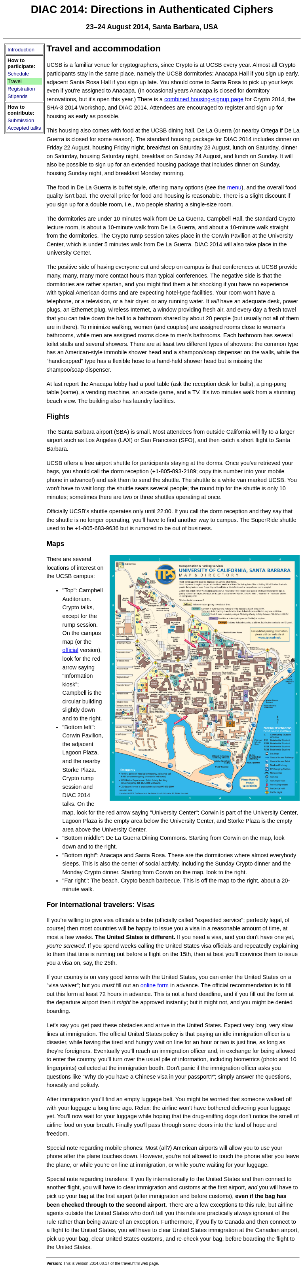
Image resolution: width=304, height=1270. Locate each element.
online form (155, 985)
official (70, 650)
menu (234, 187)
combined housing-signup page (203, 99)
